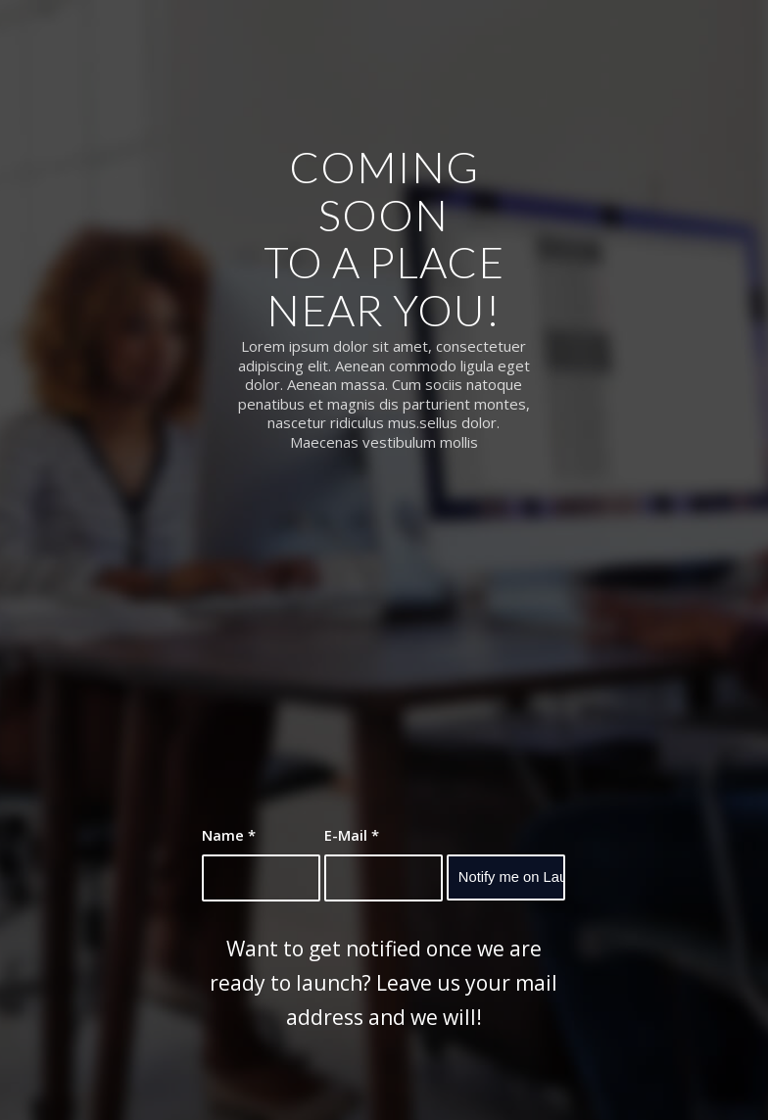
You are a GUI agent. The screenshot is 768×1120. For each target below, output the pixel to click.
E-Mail (351, 835)
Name (229, 835)
